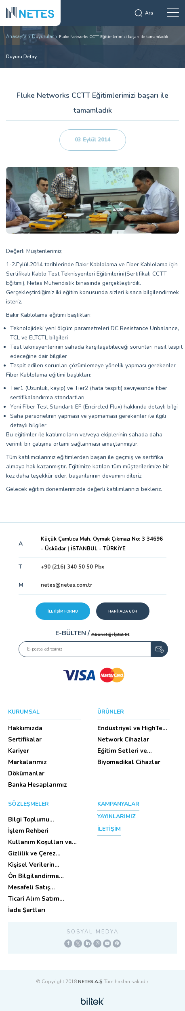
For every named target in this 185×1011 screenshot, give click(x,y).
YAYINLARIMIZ (116, 816)
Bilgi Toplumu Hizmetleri (28, 819)
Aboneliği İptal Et (110, 635)
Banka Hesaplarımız (37, 785)
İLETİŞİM (109, 829)
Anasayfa (16, 37)
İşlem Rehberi (28, 831)
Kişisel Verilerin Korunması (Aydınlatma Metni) (43, 865)
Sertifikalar (25, 739)
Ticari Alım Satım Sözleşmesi (33, 899)
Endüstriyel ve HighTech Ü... (133, 728)
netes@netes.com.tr (66, 585)
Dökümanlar (26, 773)
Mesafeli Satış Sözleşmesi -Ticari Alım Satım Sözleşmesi (43, 887)
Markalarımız (27, 762)
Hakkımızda (25, 728)
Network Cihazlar (123, 739)
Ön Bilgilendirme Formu (33, 876)
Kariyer (18, 751)
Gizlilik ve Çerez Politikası (32, 853)
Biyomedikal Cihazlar (128, 762)
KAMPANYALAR (118, 804)
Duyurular (43, 37)
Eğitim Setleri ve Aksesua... (122, 751)
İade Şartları (26, 910)
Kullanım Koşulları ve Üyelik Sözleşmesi (40, 842)
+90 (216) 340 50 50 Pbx (72, 567)
